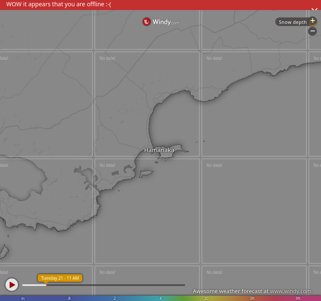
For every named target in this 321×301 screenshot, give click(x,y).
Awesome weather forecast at (252, 291)
